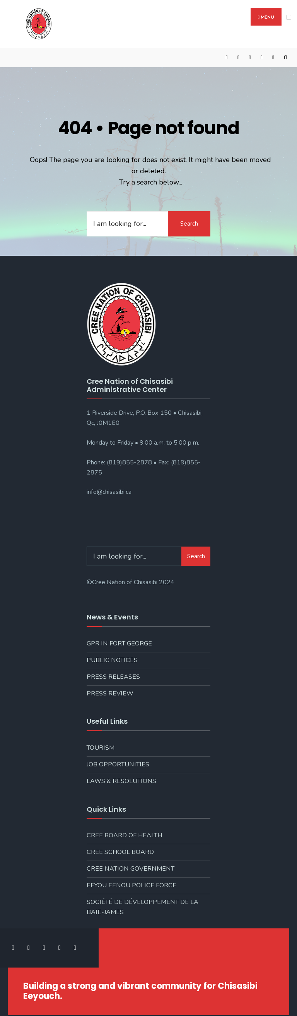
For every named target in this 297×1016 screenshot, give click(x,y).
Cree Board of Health (124, 835)
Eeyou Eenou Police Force (131, 885)
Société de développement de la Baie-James (142, 907)
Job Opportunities (118, 764)
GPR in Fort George (119, 643)
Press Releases (113, 677)
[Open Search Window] (285, 57)
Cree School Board (120, 852)
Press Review (110, 693)
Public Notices (112, 660)
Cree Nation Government (130, 868)
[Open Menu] (288, 17)
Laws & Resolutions (121, 781)
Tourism (100, 747)
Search (189, 224)
